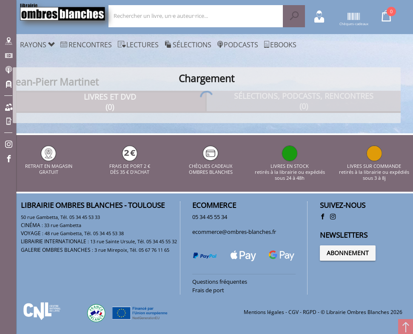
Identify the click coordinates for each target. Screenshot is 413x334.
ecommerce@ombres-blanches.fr (234, 232)
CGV (293, 312)
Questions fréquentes (219, 281)
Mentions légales (264, 312)
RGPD (309, 312)
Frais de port (208, 290)
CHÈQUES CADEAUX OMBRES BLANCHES (211, 166)
